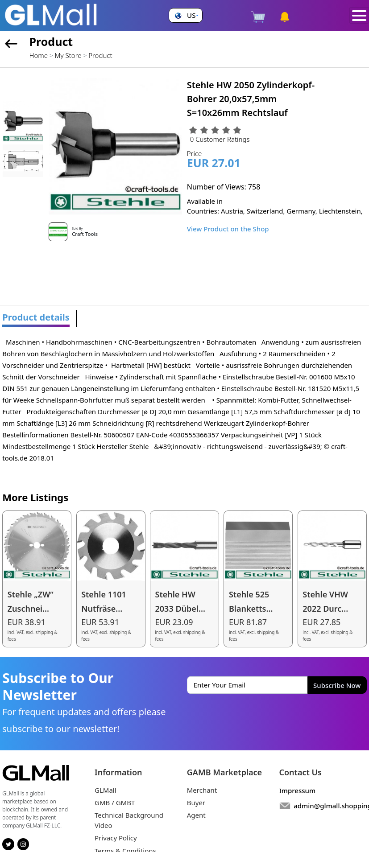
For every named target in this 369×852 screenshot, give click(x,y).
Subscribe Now (337, 685)
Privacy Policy (116, 837)
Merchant (202, 790)
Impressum (297, 790)
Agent (196, 815)
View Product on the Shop (228, 228)
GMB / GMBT (115, 802)
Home (38, 55)
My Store (68, 55)
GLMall (105, 790)
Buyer (196, 802)
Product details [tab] (36, 317)
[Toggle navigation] (359, 15)
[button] (185, 15)
